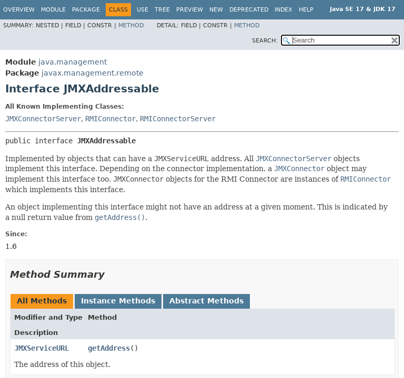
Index (283, 9)
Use (142, 9)
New (216, 9)
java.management (72, 62)
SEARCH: (265, 40)
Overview (19, 9)
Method (131, 25)
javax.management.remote (93, 73)
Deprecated (248, 9)
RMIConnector (110, 118)
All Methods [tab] (42, 301)
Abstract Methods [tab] (206, 301)
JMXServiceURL (41, 348)
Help (306, 9)
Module (53, 9)
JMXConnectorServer (43, 118)
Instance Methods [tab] (118, 301)
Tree (162, 9)
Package (86, 9)
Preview (189, 9)
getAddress (109, 348)
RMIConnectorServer (178, 118)
